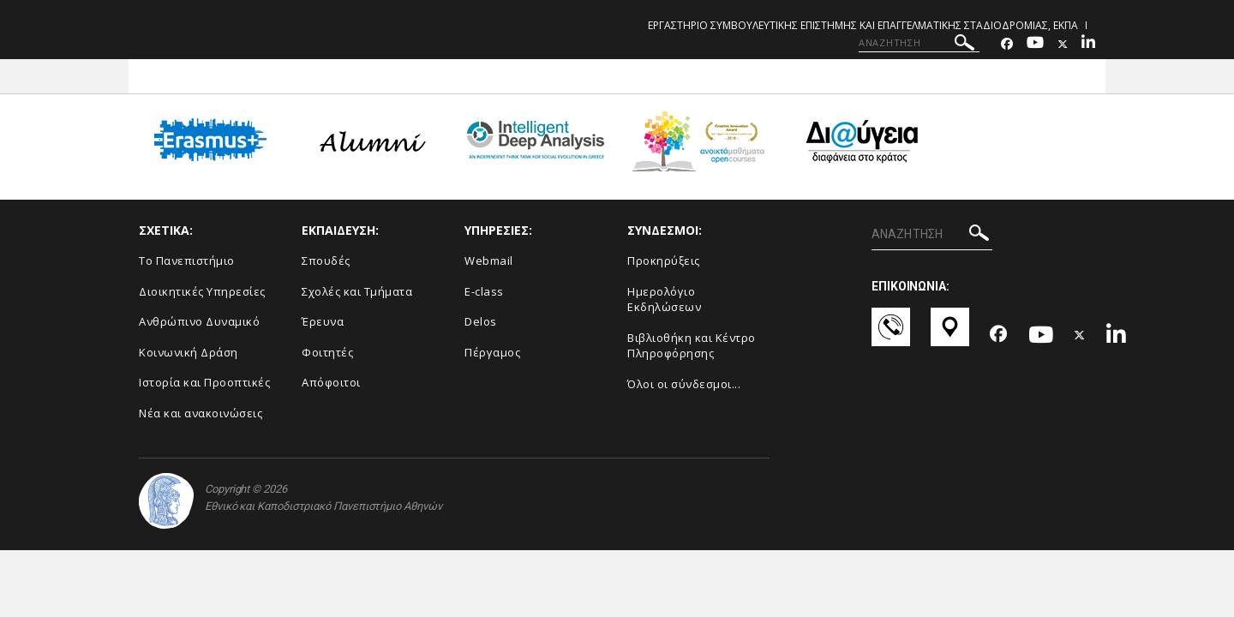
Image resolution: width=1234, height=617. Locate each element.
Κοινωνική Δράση (188, 352)
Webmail (488, 260)
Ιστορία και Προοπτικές (204, 382)
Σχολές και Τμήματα (357, 291)
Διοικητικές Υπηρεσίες (202, 291)
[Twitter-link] (1062, 44)
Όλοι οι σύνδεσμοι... (683, 384)
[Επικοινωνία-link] (891, 335)
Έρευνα (323, 321)
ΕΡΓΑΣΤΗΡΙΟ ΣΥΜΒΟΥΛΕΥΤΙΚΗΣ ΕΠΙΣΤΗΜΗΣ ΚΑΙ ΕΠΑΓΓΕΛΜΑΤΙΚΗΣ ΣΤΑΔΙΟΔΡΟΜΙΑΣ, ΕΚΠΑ (863, 25)
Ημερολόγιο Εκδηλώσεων (664, 299)
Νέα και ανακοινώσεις (200, 413)
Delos (480, 321)
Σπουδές (326, 260)
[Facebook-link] (1007, 44)
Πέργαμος (492, 352)
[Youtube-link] (1035, 44)
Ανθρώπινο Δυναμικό (199, 321)
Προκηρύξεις (663, 260)
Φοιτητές (327, 352)
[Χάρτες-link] (950, 335)
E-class (484, 291)
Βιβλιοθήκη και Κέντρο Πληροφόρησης (691, 346)
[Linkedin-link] (1088, 44)
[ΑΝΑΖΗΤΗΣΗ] (919, 42)
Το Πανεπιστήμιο (187, 260)
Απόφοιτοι (331, 382)
